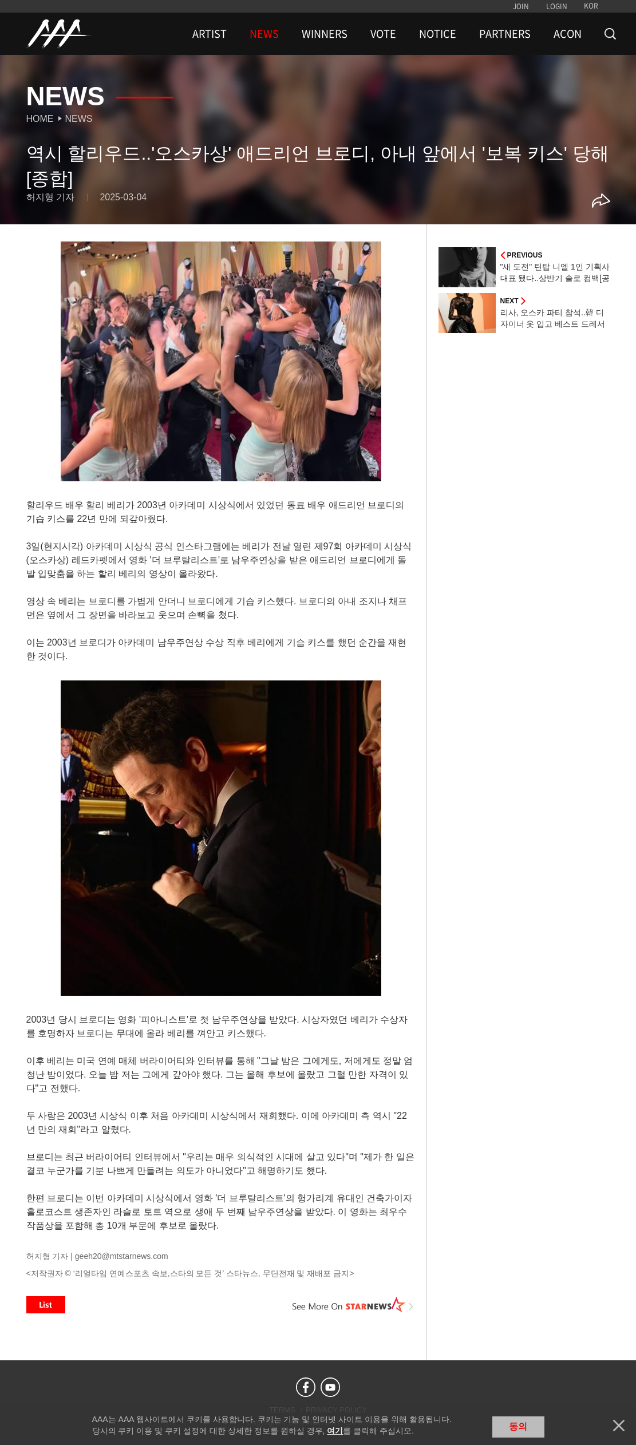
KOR (591, 5)
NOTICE (437, 34)
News (79, 119)
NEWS (264, 34)
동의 (518, 1426)
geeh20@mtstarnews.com (121, 1256)
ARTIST (209, 34)
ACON (568, 34)
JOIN (521, 6)
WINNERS (324, 34)
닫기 (619, 1425)
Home (40, 119)
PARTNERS (505, 34)
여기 (335, 1430)
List (45, 1304)
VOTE (383, 34)
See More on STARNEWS (353, 1304)
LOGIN (556, 6)
